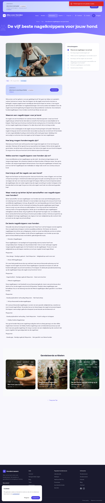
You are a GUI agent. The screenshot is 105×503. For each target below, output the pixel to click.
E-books (82, 479)
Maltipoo (56, 477)
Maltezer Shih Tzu (59, 479)
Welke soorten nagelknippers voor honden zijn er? (84, 55)
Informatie (53, 15)
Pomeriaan (57, 482)
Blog (30, 479)
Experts (62, 15)
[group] (20, 374)
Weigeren (26, 498)
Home (36, 15)
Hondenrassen (84, 474)
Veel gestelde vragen (34, 477)
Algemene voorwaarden (96, 500)
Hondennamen (84, 477)
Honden (44, 15)
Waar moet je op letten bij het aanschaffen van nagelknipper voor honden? (83, 62)
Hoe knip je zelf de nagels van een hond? (81, 58)
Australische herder (59, 485)
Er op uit (70, 15)
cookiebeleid (15, 494)
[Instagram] (84, 488)
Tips (42, 21)
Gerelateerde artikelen (77, 68)
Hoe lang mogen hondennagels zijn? (80, 53)
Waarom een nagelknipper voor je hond (81, 50)
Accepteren (36, 498)
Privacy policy (85, 500)
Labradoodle (57, 474)
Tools (30, 482)
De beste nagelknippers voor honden (80, 65)
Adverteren (94, 7)
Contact (31, 474)
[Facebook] (81, 488)
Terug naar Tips (52, 400)
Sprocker (56, 488)
